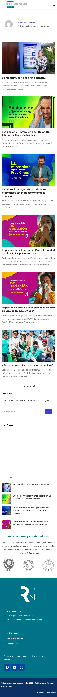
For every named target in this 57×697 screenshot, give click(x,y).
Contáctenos (12, 644)
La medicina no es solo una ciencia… (24, 77)
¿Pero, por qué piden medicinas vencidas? (27, 365)
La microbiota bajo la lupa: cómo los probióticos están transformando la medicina (24, 192)
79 (34, 386)
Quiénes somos (13, 633)
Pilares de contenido (15, 638)
